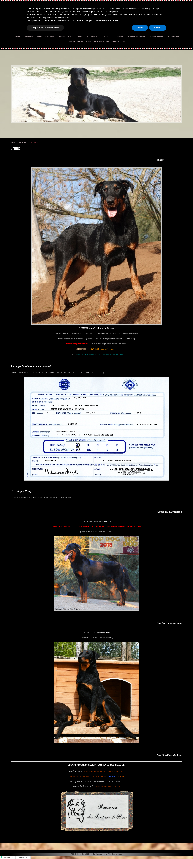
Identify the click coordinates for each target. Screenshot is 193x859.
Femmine (119, 37)
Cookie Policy (24, 857)
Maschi (106, 37)
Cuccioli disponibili (136, 37)
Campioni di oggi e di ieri (79, 41)
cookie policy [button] (112, 11)
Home (17, 37)
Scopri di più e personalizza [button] (45, 27)
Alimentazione (118, 41)
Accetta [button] (158, 27)
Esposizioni (173, 37)
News (81, 37)
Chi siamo (28, 37)
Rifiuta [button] (140, 27)
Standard (50, 37)
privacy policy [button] (114, 8)
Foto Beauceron (101, 41)
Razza (39, 37)
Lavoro (71, 37)
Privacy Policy (8, 857)
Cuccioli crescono (157, 37)
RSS (72, 854)
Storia (62, 37)
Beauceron (93, 37)
